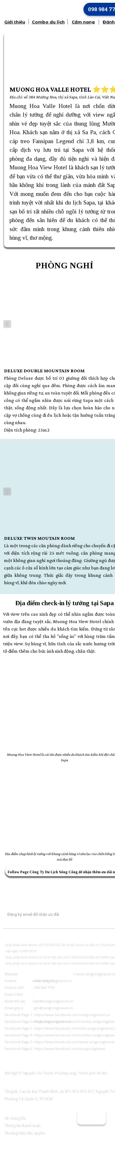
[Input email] (46, 914)
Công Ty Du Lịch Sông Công (53, 872)
